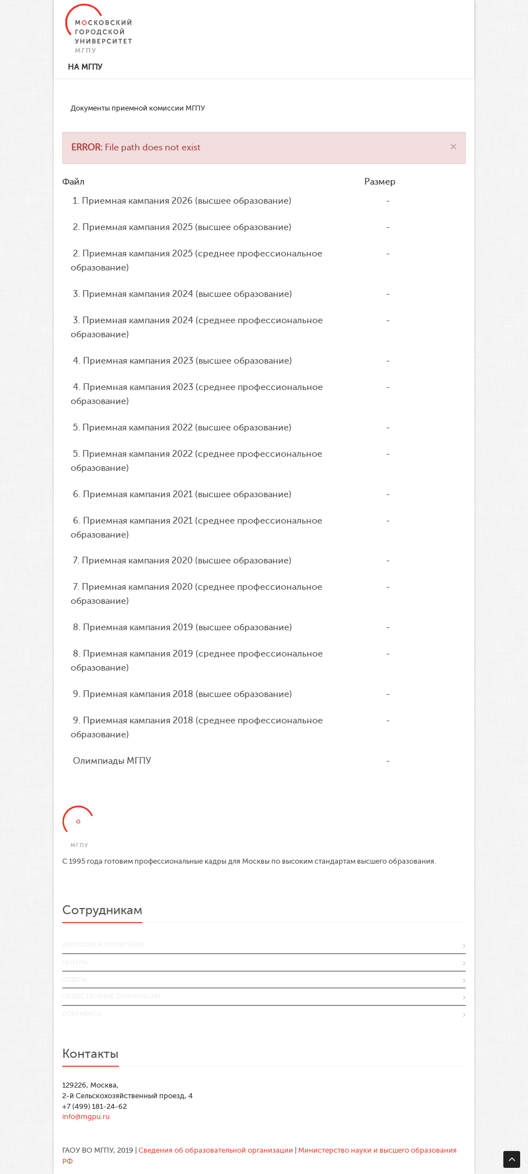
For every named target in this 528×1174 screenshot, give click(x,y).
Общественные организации (111, 996)
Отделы (74, 979)
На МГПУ (85, 67)
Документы (81, 1013)
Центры (74, 962)
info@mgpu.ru (86, 1116)
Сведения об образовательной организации (215, 1150)
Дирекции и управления (103, 944)
